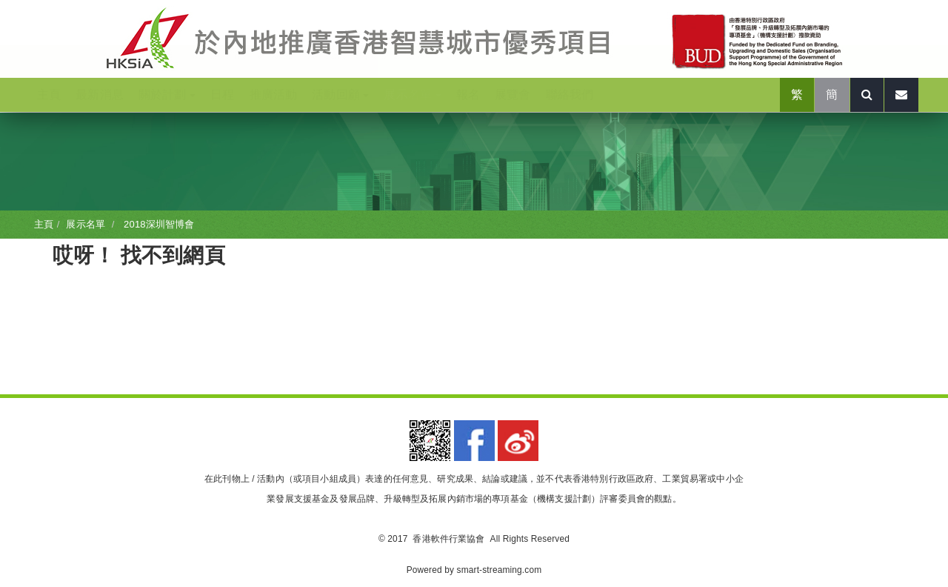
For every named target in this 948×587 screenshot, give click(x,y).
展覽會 (512, 94)
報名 (468, 94)
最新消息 (100, 94)
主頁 (49, 94)
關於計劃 (167, 94)
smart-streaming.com (499, 570)
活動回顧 (340, 94)
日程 (222, 94)
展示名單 (412, 94)
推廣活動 (274, 94)
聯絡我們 (570, 94)
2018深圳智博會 (157, 224)
